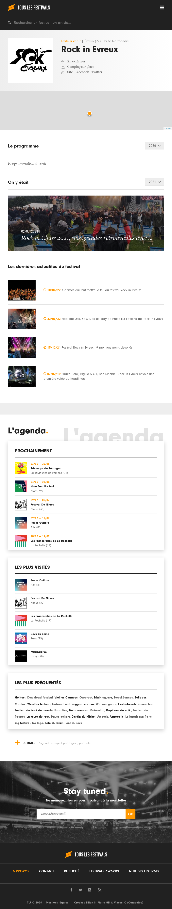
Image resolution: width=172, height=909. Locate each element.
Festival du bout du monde (34, 710)
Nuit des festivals (144, 871)
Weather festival (38, 704)
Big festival (22, 722)
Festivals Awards (104, 871)
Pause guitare (60, 716)
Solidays (140, 697)
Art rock (102, 716)
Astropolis (117, 716)
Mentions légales (57, 902)
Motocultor (97, 710)
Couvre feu (145, 704)
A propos (21, 871)
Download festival (40, 697)
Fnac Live (60, 710)
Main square (103, 697)
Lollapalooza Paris (138, 716)
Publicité (71, 871)
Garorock (85, 697)
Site (70, 72)
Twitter (97, 72)
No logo (37, 722)
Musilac (20, 704)
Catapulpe (135, 902)
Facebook (82, 72)
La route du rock (37, 716)
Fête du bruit (54, 722)
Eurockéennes (123, 697)
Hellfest (20, 697)
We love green (106, 704)
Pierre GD (103, 902)
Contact (46, 871)
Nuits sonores (78, 710)
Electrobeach (127, 704)
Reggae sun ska (83, 704)
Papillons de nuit (118, 710)
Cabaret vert (61, 704)
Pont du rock (73, 722)
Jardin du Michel (83, 716)
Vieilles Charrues (66, 697)
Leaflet (167, 128)
